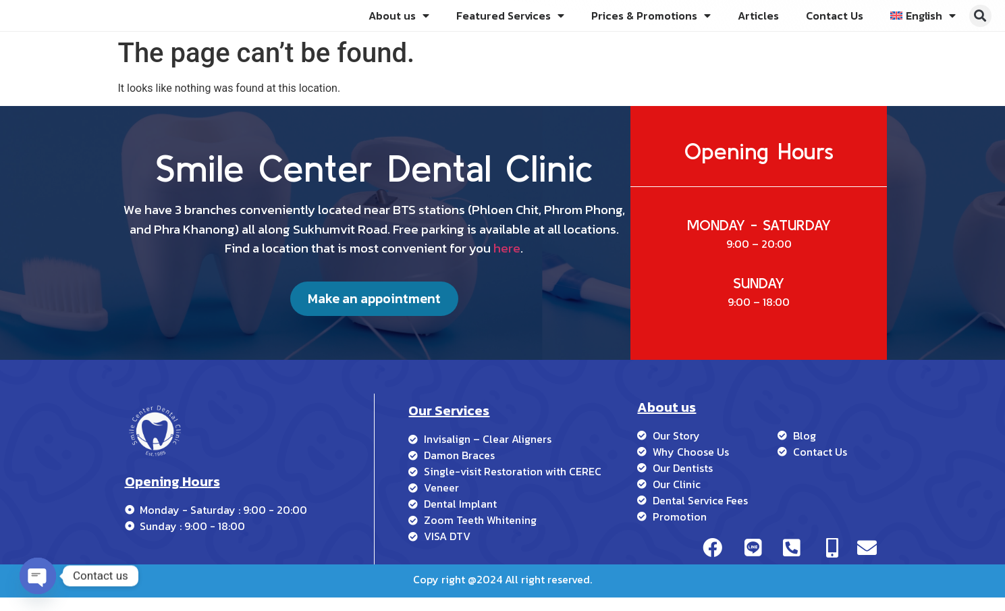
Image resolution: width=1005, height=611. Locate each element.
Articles (758, 22)
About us (399, 22)
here (506, 259)
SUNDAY (758, 296)
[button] (980, 22)
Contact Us (834, 22)
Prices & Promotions (651, 22)
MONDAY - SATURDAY (759, 239)
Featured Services (510, 22)
